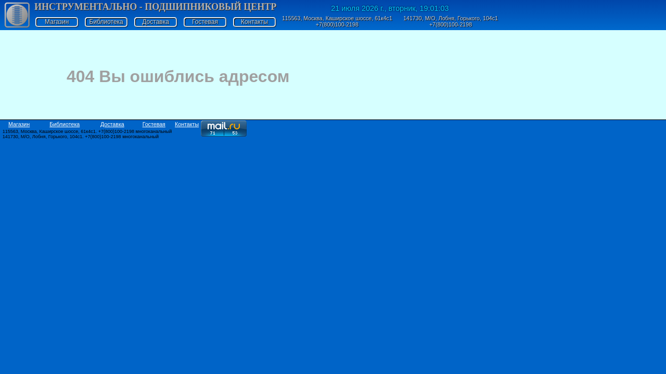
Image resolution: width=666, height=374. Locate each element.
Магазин (57, 21)
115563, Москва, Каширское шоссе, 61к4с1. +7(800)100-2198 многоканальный (87, 131)
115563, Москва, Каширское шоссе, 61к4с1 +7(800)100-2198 (337, 21)
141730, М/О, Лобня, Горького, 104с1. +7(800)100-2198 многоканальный (81, 136)
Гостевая (205, 21)
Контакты (254, 21)
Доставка (155, 21)
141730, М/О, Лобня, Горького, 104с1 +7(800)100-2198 (450, 21)
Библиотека (106, 21)
